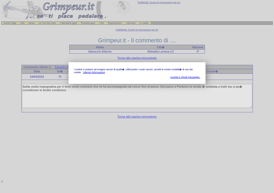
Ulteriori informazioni (94, 72)
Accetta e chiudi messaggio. (185, 77)
